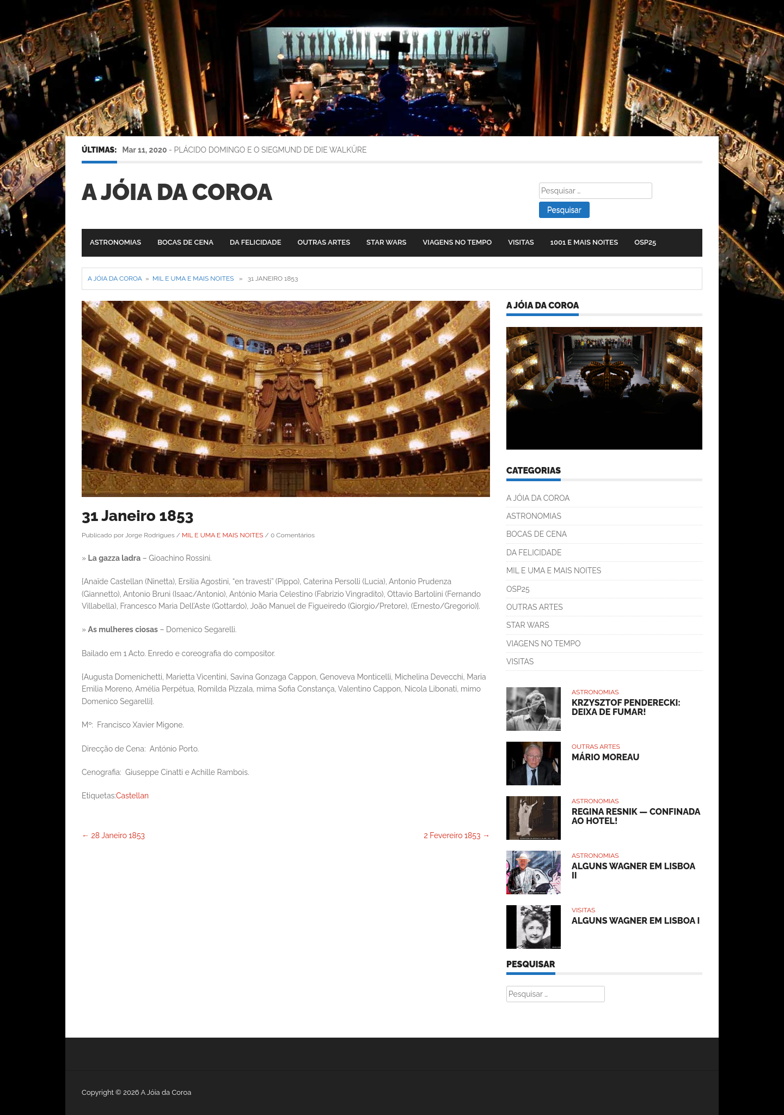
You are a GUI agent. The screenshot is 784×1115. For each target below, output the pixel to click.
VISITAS (521, 242)
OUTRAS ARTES (323, 242)
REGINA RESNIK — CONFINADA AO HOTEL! (636, 817)
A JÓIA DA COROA (538, 498)
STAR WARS (386, 242)
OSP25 (645, 242)
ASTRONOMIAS (115, 242)
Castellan (132, 795)
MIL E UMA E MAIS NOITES (193, 278)
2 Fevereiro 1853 (457, 835)
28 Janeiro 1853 (113, 835)
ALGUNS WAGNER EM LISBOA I (636, 921)
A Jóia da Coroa (177, 192)
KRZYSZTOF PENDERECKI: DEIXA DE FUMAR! (626, 708)
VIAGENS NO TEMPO (457, 242)
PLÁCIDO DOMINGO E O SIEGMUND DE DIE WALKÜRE (270, 150)
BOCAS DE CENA (185, 242)
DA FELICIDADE (255, 242)
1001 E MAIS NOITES (584, 242)
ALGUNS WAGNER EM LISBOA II (633, 871)
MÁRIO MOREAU (605, 757)
